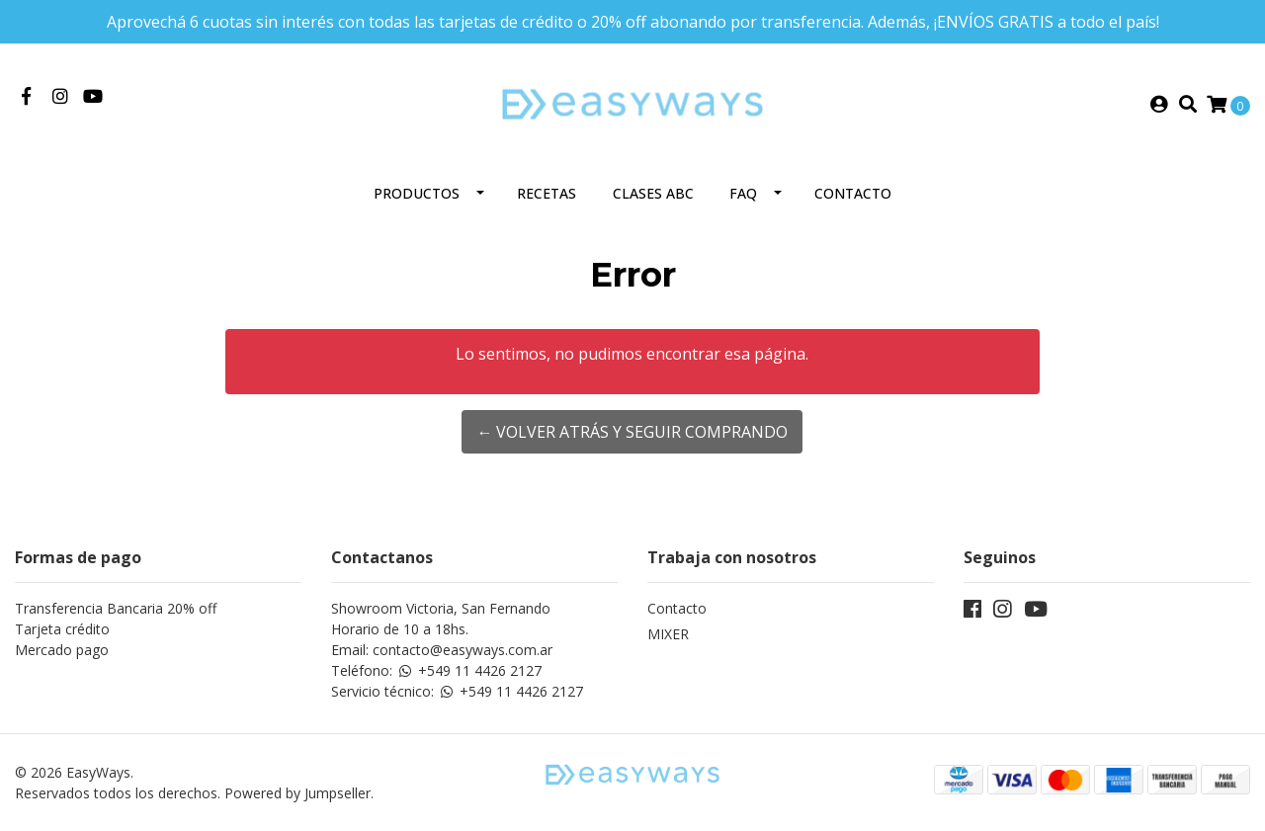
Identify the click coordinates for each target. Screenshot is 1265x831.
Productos (417, 193)
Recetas (546, 193)
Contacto (852, 193)
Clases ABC (653, 193)
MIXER (668, 633)
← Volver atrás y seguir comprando (632, 432)
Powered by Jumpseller (297, 793)
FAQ (743, 193)
